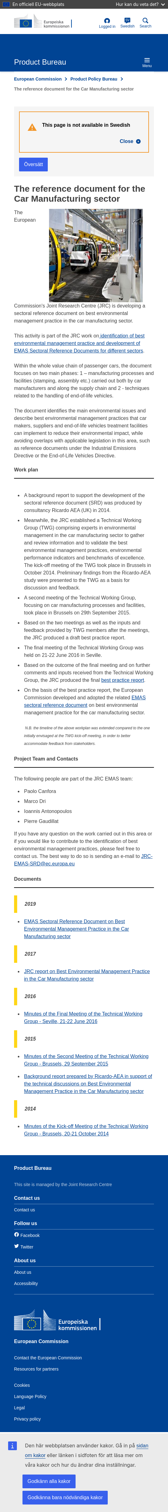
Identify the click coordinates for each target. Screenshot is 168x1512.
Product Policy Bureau (93, 78)
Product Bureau (33, 1168)
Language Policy (30, 1396)
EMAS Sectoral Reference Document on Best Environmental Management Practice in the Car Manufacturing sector (76, 929)
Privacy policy (27, 1418)
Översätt (33, 164)
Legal (19, 1407)
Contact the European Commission (48, 1357)
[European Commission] (59, 1321)
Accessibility (26, 1283)
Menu (147, 62)
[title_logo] (44, 21)
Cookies (22, 1385)
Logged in (107, 23)
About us (22, 1272)
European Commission (38, 78)
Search (145, 22)
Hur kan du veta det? (140, 4)
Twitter (26, 1246)
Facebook (29, 1235)
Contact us (24, 1209)
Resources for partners (36, 1369)
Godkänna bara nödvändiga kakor (65, 1497)
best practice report (122, 680)
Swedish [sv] (128, 22)
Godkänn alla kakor (49, 1481)
